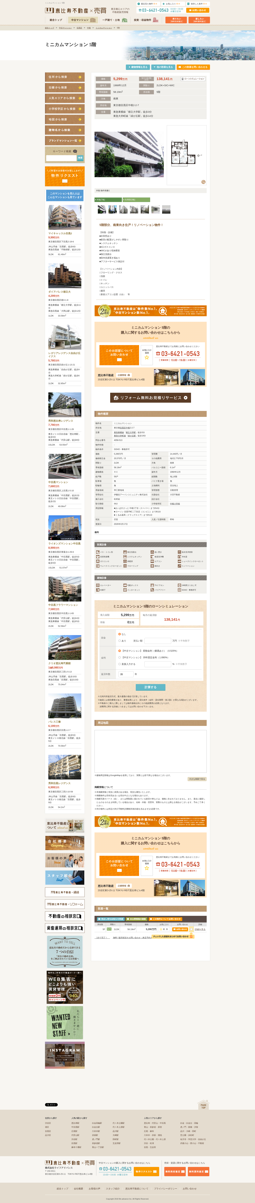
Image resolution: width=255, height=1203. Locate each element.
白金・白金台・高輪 (189, 1123)
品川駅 (116, 1131)
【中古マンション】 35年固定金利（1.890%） (145, 657)
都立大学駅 (131, 432)
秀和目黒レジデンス (59, 783)
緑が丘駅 (132, 436)
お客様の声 (96, 1188)
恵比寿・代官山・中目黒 (155, 1123)
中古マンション (65, 28)
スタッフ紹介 (115, 1188)
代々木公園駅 (119, 1123)
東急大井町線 (120, 436)
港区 (47, 1127)
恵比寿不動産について (138, 1188)
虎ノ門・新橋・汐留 (189, 1127)
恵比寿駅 (75, 1123)
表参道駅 (96, 1143)
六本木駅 (96, 1131)
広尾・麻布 (149, 1131)
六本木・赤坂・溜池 (153, 1135)
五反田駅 (117, 1143)
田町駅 (116, 1139)
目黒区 (79, 28)
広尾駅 (74, 1131)
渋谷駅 (74, 1139)
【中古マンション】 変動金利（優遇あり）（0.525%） (149, 650)
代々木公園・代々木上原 (155, 1139)
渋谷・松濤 (149, 1143)
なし (123, 634)
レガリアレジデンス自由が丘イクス (64, 355)
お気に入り (173, 3)
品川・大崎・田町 (188, 1131)
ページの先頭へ (203, 1105)
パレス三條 (54, 721)
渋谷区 (48, 1123)
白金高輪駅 (97, 1123)
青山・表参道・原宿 (153, 1127)
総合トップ (49, 28)
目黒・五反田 (150, 1147)
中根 (89, 28)
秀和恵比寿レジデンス (60, 420)
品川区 (48, 1135)
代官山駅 (75, 1135)
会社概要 (80, 1188)
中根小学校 (175, 504)
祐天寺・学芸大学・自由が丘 (193, 1139)
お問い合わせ (190, 1188)
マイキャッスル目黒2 (60, 233)
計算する (151, 687)
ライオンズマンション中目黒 (64, 543)
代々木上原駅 (119, 1127)
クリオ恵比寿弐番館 (59, 663)
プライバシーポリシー (167, 1188)
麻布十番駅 (76, 1147)
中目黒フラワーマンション (63, 604)
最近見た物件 (149, 3)
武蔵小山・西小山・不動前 (192, 1143)
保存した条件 (199, 3)
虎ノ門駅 (96, 1139)
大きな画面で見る (197, 779)
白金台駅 (96, 1127)
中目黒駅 (75, 1127)
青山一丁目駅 (98, 1147)
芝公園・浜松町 (187, 1135)
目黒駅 (74, 1143)
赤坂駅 (95, 1135)
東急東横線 (119, 432)
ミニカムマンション (104, 28)
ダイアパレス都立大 (59, 291)
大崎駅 (116, 1135)
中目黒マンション (58, 482)
